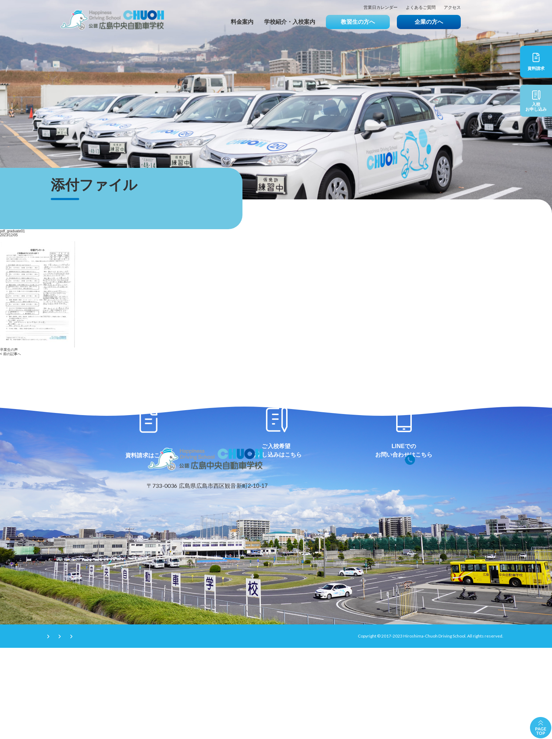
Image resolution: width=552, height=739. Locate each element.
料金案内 (242, 22)
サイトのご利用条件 (68, 727)
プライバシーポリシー (127, 727)
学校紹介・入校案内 (289, 22)
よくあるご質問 (421, 7)
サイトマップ (180, 727)
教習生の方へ (358, 22)
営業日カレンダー (381, 7)
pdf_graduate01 (12, 231)
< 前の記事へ (10, 354)
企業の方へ (429, 22)
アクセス (452, 7)
